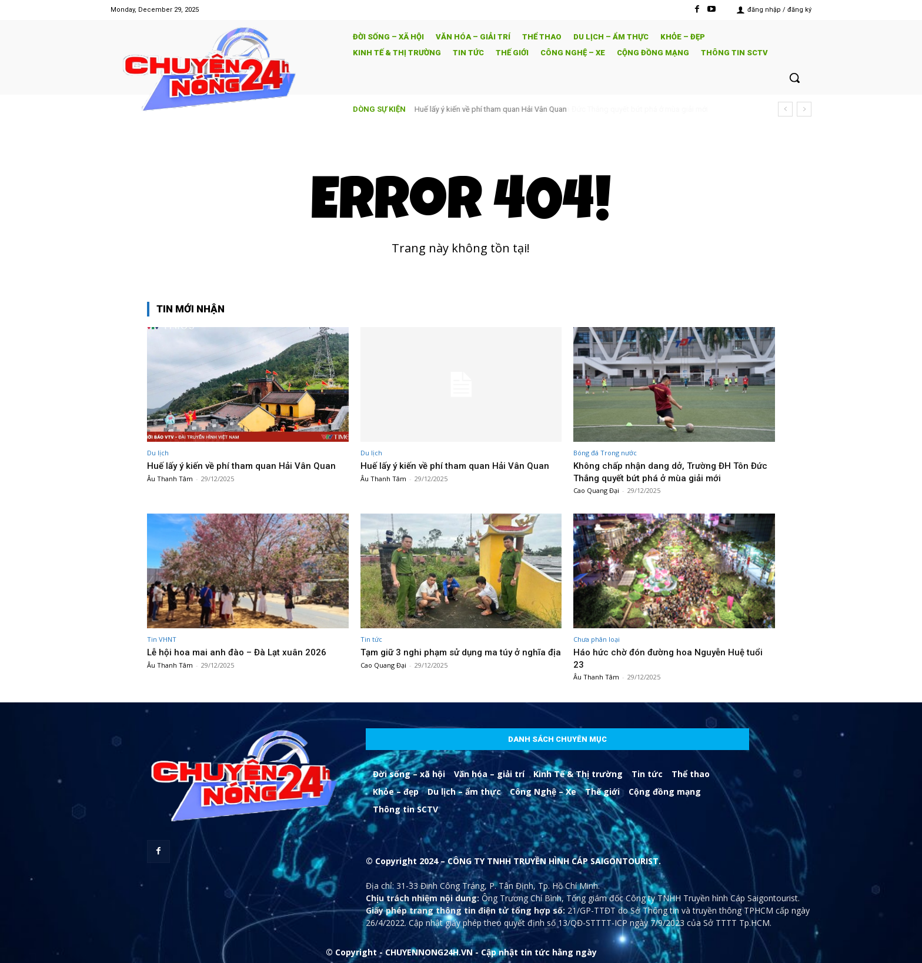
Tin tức (371, 639)
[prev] (785, 109)
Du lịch (158, 452)
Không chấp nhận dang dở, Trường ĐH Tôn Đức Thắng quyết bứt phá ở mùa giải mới (667, 471)
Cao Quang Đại (596, 490)
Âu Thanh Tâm (170, 478)
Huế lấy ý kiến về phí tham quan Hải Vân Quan (491, 109)
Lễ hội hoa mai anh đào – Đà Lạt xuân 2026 (242, 652)
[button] (794, 78)
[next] (804, 109)
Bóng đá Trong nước (605, 452)
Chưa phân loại (596, 639)
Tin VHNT (161, 639)
